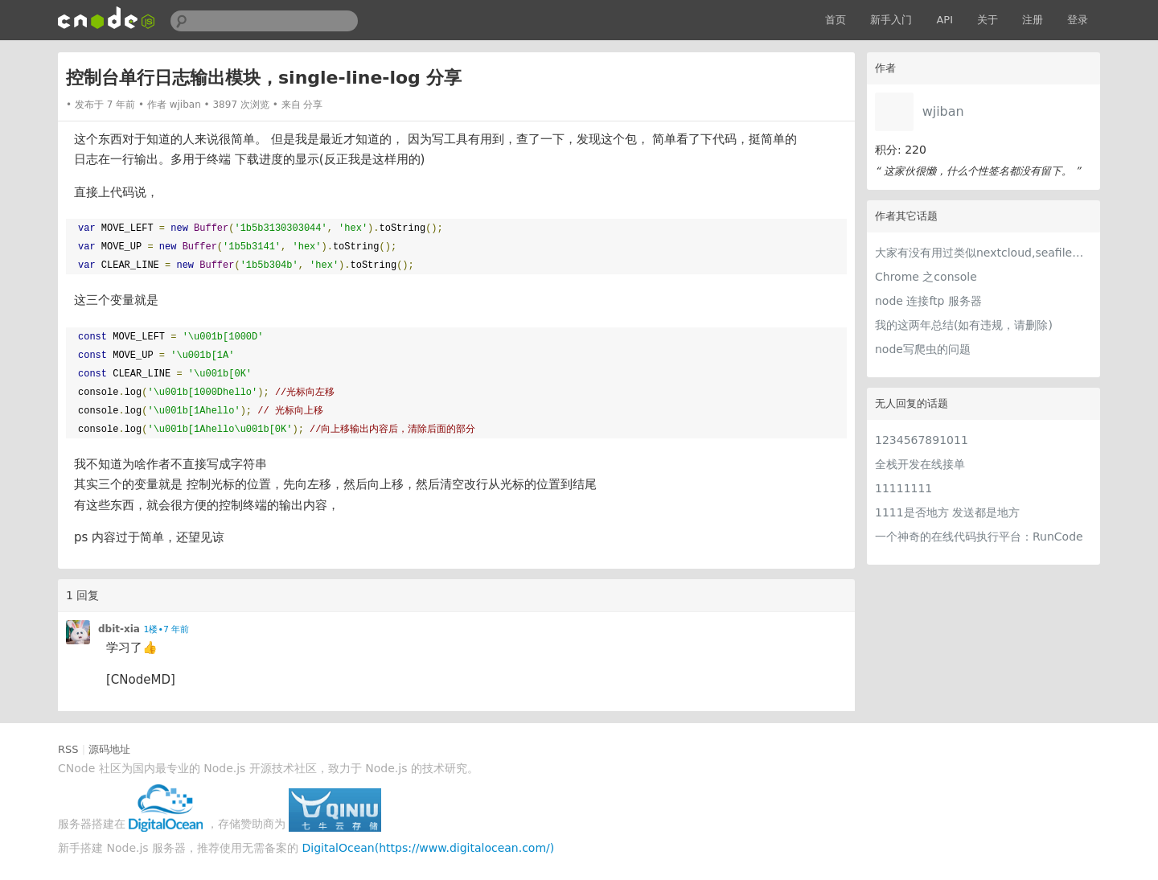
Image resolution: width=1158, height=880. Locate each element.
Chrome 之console (926, 276)
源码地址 (109, 749)
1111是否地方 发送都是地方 (947, 512)
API (944, 20)
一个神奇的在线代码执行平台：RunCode (979, 536)
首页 (835, 20)
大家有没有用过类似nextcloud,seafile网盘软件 (983, 252)
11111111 (903, 488)
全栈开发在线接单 (920, 464)
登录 (1077, 20)
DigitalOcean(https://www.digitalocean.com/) (428, 847)
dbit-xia (119, 629)
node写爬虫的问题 (923, 349)
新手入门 (891, 20)
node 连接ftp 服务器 (928, 300)
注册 (1032, 20)
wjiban (943, 111)
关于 (987, 20)
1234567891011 (921, 440)
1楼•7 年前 (166, 629)
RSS (68, 749)
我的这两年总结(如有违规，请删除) (964, 325)
